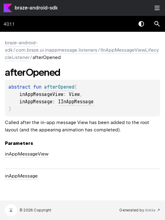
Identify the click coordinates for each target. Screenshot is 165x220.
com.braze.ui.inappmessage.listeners (56, 50)
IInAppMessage (75, 102)
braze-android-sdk (36, 8)
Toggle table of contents (157, 8)
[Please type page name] (157, 24)
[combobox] (125, 24)
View (74, 94)
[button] (157, 24)
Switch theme (141, 24)
